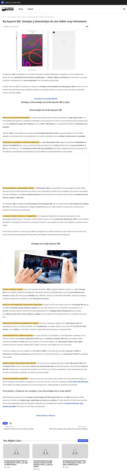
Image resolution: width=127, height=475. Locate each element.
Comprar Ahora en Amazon (45, 415)
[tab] (20, 9)
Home (21, 9)
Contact (30, 9)
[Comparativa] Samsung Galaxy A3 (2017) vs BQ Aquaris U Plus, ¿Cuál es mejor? (43, 463)
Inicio (4, 17)
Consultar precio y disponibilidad (45, 99)
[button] (124, 9)
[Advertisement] (22, 169)
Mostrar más (83, 440)
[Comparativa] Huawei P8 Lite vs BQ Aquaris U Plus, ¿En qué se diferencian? (16, 463)
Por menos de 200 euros (78, 382)
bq (8, 17)
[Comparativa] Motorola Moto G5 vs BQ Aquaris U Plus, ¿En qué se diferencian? (74, 463)
